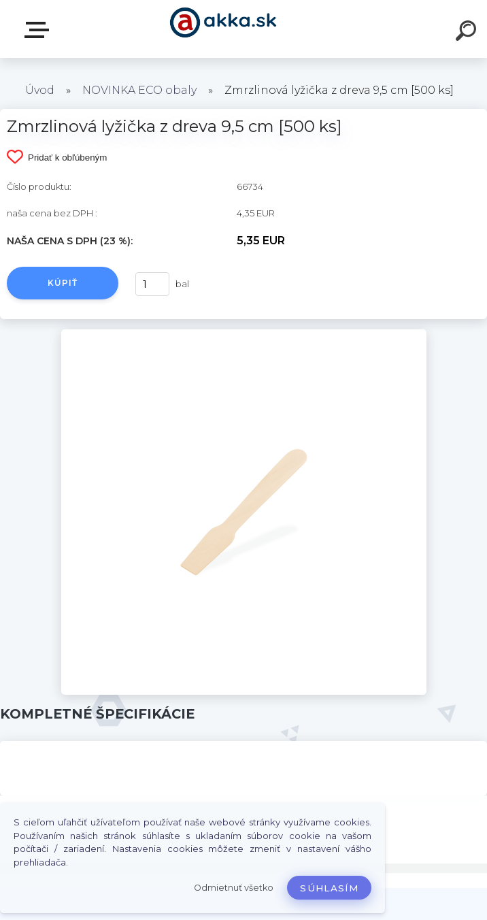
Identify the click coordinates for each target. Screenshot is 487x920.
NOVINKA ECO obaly (139, 90)
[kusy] (152, 284)
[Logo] (223, 29)
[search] (468, 32)
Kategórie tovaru (39, 30)
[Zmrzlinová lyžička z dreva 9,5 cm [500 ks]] (243, 334)
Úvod (39, 90)
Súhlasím (329, 888)
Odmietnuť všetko (233, 888)
